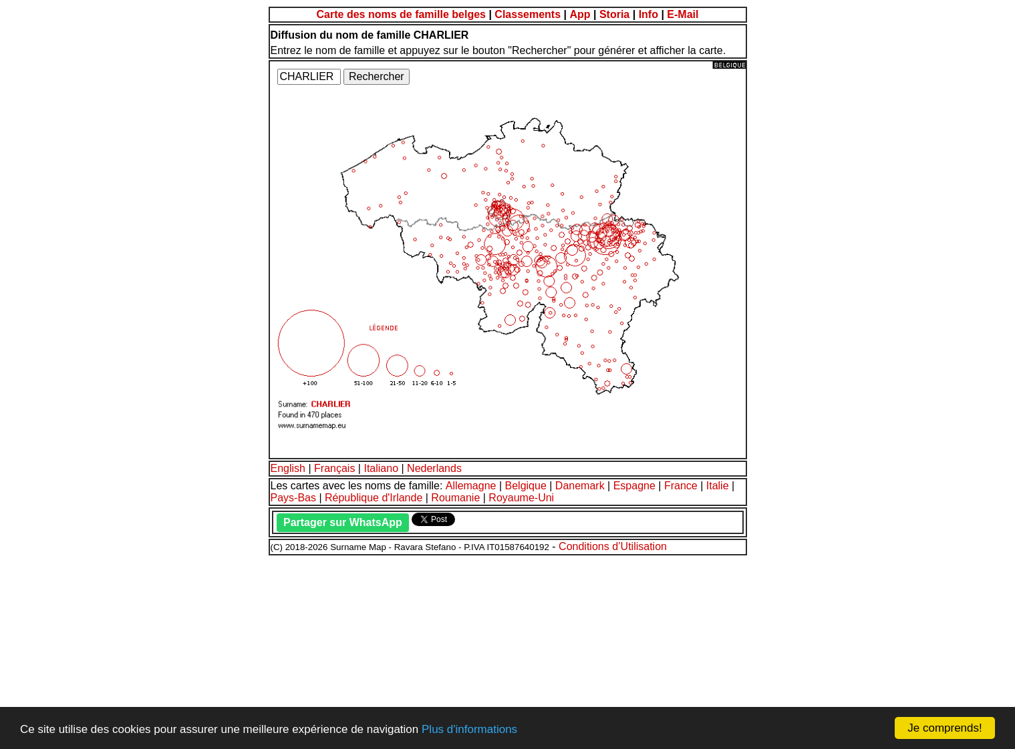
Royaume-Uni (521, 497)
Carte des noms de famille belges (401, 14)
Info (648, 14)
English (288, 468)
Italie (717, 485)
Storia (614, 14)
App (579, 14)
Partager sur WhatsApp (342, 522)
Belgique (526, 485)
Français (334, 468)
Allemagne (471, 485)
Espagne (634, 485)
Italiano (381, 468)
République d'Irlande (373, 497)
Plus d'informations (469, 729)
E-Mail (682, 14)
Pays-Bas (293, 497)
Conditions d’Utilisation (613, 546)
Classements (527, 14)
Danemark (580, 485)
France (681, 485)
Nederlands (434, 468)
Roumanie (455, 497)
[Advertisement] (406, 650)
